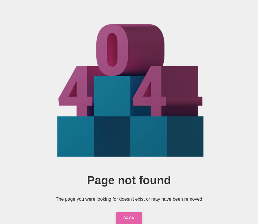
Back (129, 218)
